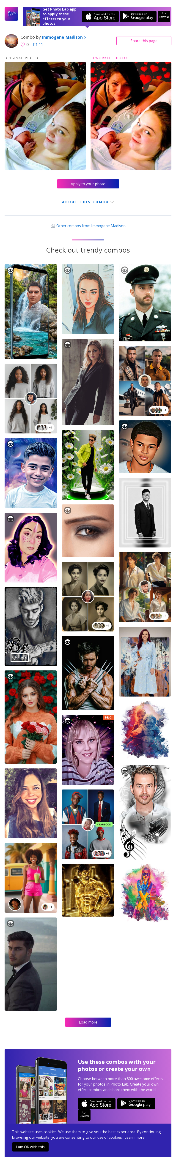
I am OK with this (30, 1146)
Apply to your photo (88, 183)
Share (143, 40)
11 (38, 44)
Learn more (134, 1137)
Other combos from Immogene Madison (88, 225)
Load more (88, 1022)
